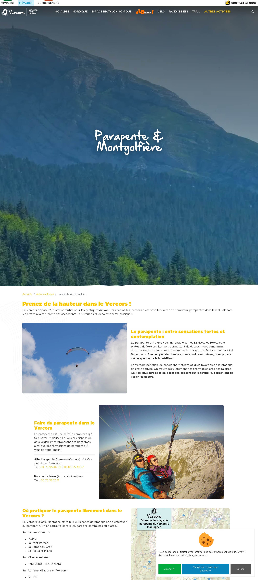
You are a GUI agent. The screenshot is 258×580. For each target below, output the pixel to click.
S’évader (26, 3)
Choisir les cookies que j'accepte (205, 569)
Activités (27, 294)
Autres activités (45, 294)
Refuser (240, 569)
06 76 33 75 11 (50, 480)
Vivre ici (7, 3)
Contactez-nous (244, 3)
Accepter (169, 569)
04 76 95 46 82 (51, 467)
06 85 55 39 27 (74, 467)
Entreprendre (48, 3)
